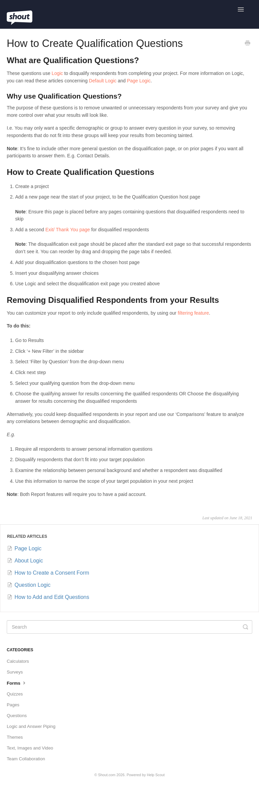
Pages (13, 704)
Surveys (15, 672)
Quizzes (15, 693)
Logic (57, 73)
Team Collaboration (26, 758)
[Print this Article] (247, 44)
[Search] (129, 627)
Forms (17, 683)
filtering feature (193, 313)
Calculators (18, 661)
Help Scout (156, 775)
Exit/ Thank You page (68, 229)
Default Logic (103, 80)
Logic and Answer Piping (31, 726)
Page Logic (138, 80)
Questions (17, 715)
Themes (15, 737)
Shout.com (107, 775)
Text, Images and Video (30, 748)
